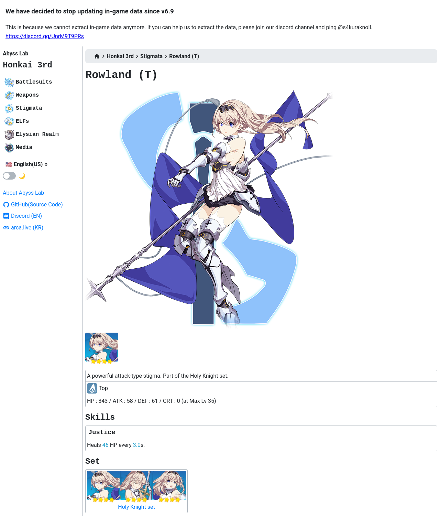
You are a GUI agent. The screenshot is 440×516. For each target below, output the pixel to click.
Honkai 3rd (27, 65)
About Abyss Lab (23, 193)
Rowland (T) (184, 56)
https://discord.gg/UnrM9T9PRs (45, 36)
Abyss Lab (15, 53)
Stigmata (151, 56)
